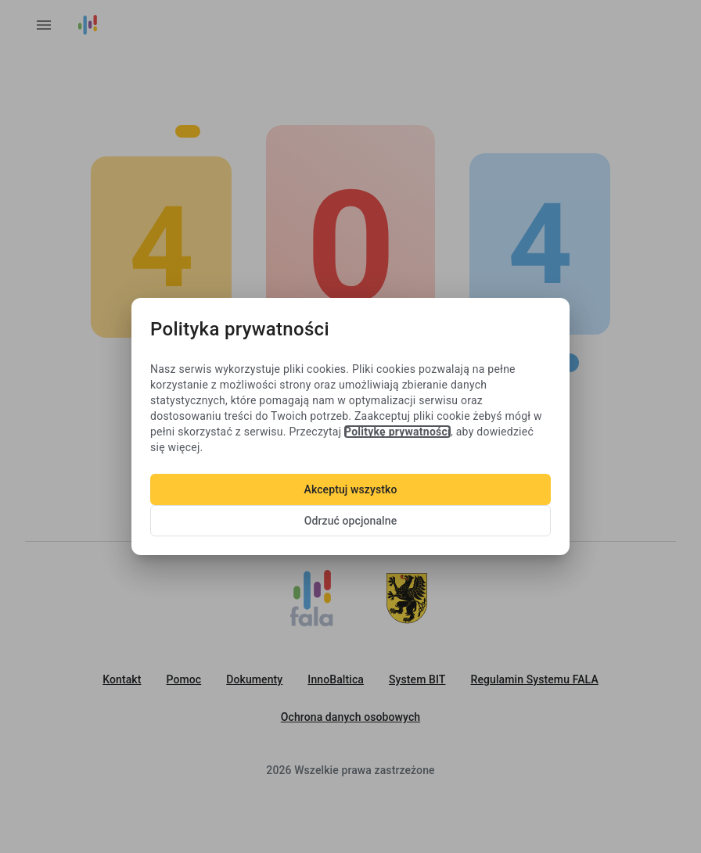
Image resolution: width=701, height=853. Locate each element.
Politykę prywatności (397, 431)
